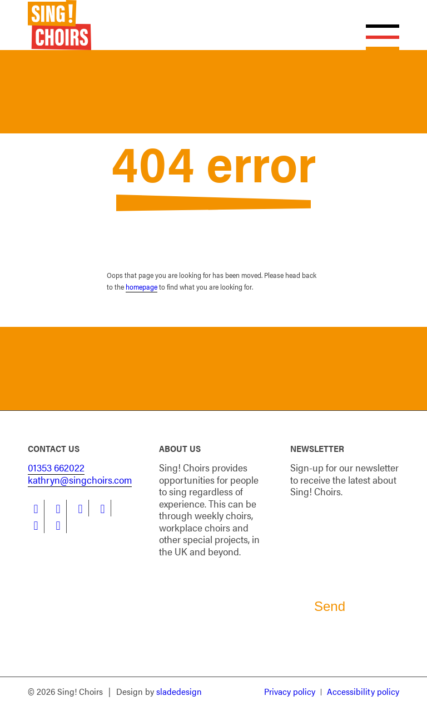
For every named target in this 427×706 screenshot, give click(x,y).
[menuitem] (290, 692)
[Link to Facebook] (36, 508)
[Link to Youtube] (36, 524)
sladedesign (179, 691)
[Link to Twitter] (58, 508)
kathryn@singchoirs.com (80, 479)
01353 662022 (56, 467)
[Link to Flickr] (58, 524)
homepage (141, 286)
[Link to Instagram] (103, 508)
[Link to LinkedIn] (80, 508)
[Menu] (377, 25)
